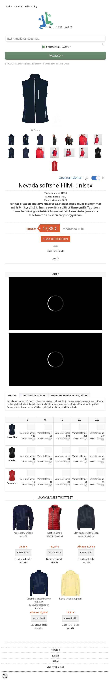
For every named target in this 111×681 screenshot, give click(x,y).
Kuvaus (12, 395)
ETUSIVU (9, 63)
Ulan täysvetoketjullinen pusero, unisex (86, 534)
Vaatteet (19, 63)
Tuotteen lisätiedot (33, 395)
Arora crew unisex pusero (23, 534)
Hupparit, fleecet (33, 63)
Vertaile (55, 258)
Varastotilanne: (27, 432)
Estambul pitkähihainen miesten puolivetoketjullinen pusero (39, 603)
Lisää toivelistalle (55, 251)
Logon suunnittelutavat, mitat (69, 395)
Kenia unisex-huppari (70, 598)
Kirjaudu (18, 6)
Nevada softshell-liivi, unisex (56, 63)
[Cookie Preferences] (5, 676)
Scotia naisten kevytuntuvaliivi (55, 534)
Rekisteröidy (31, 6)
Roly (64, 196)
